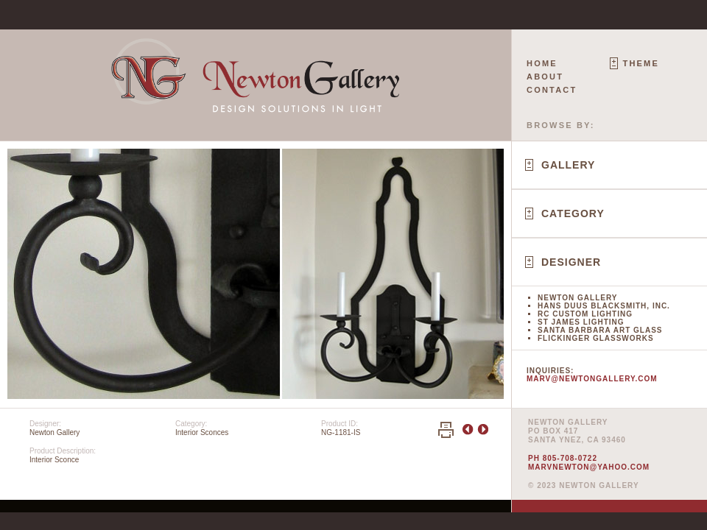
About (545, 76)
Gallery (568, 165)
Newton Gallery (577, 298)
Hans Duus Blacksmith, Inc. (604, 306)
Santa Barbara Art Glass (600, 330)
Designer (571, 262)
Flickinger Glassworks (596, 338)
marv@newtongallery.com (592, 379)
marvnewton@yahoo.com (589, 467)
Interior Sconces (201, 432)
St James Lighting (581, 322)
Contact (552, 89)
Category (573, 213)
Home (542, 63)
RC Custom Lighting (585, 314)
